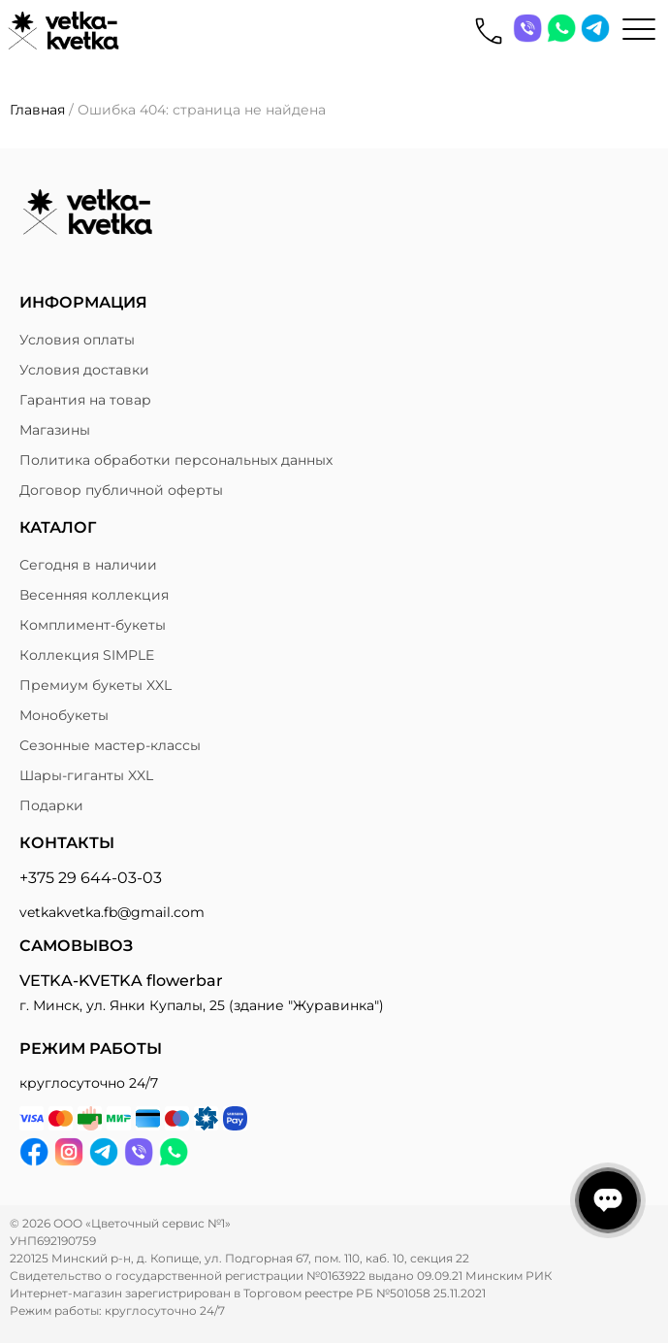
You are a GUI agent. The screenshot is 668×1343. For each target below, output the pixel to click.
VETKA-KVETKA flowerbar (121, 980)
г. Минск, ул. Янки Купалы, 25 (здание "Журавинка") (201, 1005)
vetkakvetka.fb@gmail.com (112, 912)
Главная (37, 109)
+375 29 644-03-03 (90, 877)
